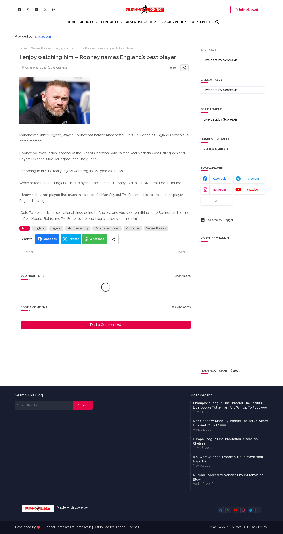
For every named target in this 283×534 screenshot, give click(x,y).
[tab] (71, 22)
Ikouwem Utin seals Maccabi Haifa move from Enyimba (228, 459)
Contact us (237, 527)
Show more (183, 276)
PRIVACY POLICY (174, 22)
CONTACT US (111, 22)
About (223, 527)
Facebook (50, 238)
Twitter (73, 238)
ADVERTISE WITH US (141, 22)
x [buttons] (216, 200)
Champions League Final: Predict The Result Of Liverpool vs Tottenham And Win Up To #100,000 (230, 405)
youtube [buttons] (252, 189)
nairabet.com (42, 36)
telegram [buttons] (252, 178)
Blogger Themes (127, 527)
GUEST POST (201, 22)
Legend (56, 228)
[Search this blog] (44, 405)
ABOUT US (88, 22)
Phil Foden (133, 228)
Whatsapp (97, 238)
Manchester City (77, 228)
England (39, 228)
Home (23, 48)
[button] (217, 22)
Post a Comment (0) (105, 325)
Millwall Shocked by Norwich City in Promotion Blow (228, 477)
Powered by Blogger (217, 220)
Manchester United (107, 228)
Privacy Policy (257, 527)
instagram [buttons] (219, 189)
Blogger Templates (57, 527)
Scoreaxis (230, 60)
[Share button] (113, 239)
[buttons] (19, 9)
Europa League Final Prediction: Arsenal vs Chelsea (225, 441)
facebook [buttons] (219, 178)
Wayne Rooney (41, 48)
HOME (71, 22)
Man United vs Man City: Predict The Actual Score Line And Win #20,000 (230, 423)
